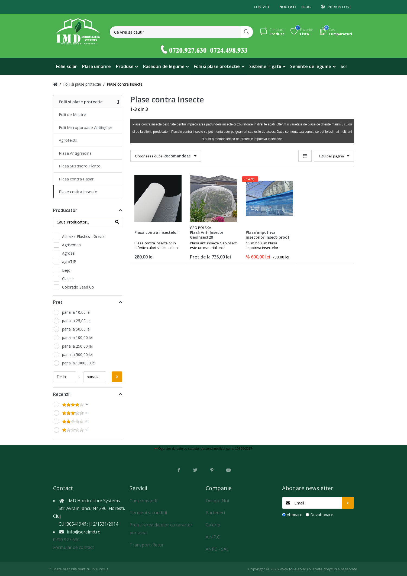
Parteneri (215, 513)
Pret (58, 302)
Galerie (213, 525)
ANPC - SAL (217, 549)
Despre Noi (217, 501)
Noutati (287, 6)
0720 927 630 (66, 540)
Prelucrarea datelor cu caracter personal (161, 529)
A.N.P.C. (213, 537)
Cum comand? (144, 501)
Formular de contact (73, 547)
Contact (261, 6)
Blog (306, 6)
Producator (65, 210)
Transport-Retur (147, 545)
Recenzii (61, 394)
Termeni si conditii (148, 513)
